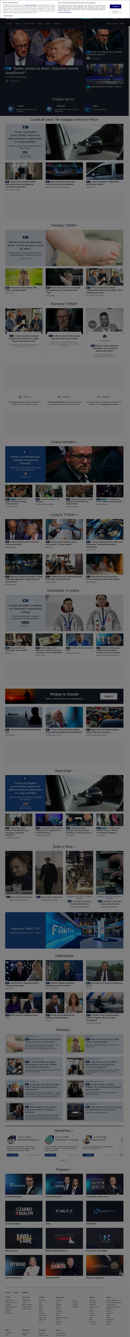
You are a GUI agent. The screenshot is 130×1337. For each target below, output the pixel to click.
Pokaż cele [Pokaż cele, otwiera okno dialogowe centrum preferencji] (115, 11)
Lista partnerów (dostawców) (64, 12)
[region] (65, 9)
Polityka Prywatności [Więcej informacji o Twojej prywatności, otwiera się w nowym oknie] (8, 15)
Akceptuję (115, 6)
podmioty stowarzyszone (30, 5)
